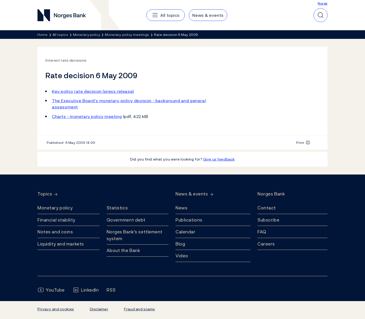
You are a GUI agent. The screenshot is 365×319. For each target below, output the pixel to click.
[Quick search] (321, 15)
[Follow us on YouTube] (51, 290)
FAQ (261, 231)
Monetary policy (55, 208)
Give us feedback (219, 159)
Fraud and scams (139, 309)
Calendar (186, 231)
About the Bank (123, 250)
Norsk (323, 3)
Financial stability (56, 220)
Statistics (117, 208)
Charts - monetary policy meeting (87, 116)
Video (182, 255)
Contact (266, 208)
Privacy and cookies (55, 309)
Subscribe (268, 220)
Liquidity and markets (60, 244)
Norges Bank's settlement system (135, 235)
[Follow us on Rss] (111, 290)
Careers (266, 244)
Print (300, 142)
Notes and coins (55, 231)
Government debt (126, 220)
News (181, 208)
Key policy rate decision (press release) (93, 91)
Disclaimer (99, 309)
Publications (189, 220)
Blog (180, 244)
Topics (44, 194)
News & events (192, 194)
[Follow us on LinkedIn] (86, 290)
